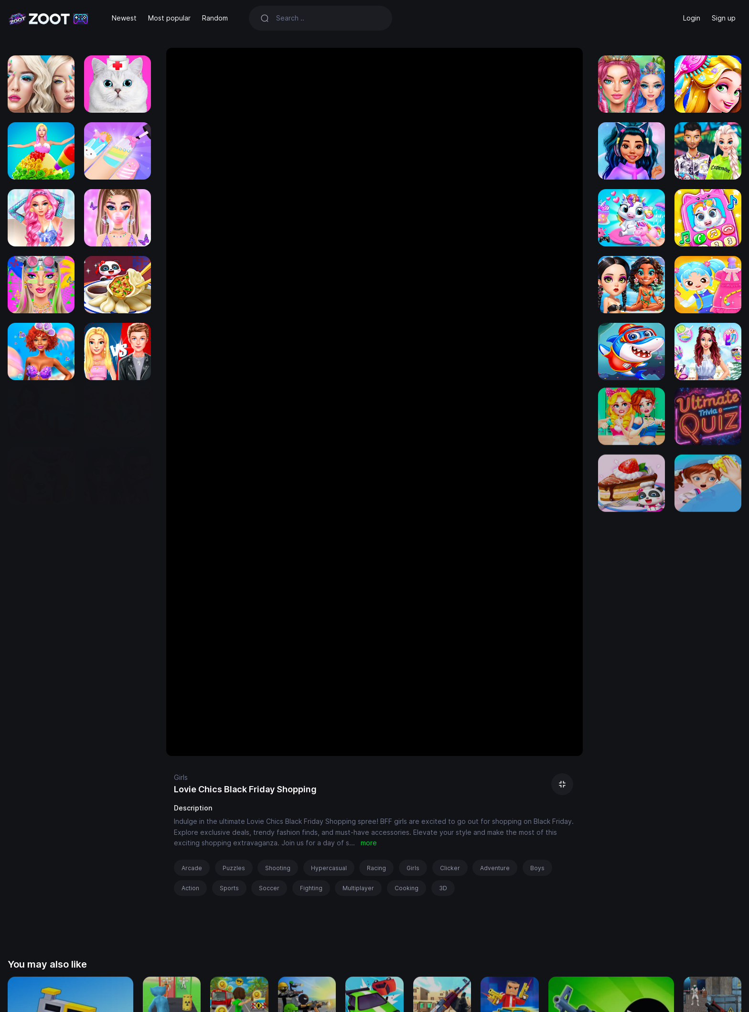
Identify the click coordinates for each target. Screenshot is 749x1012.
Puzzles (234, 868)
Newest (124, 18)
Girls (181, 777)
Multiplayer (358, 888)
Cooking (406, 888)
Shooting (277, 868)
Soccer (269, 888)
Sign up (724, 18)
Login (691, 18)
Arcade (192, 868)
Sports (229, 888)
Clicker (450, 868)
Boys (537, 868)
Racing (376, 868)
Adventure (495, 868)
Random (215, 18)
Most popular (169, 18)
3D (443, 888)
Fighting (311, 888)
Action (190, 888)
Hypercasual (329, 868)
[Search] (328, 18)
